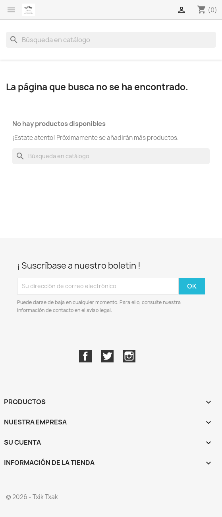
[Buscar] (111, 40)
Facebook (85, 356)
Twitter (107, 356)
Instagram (129, 356)
